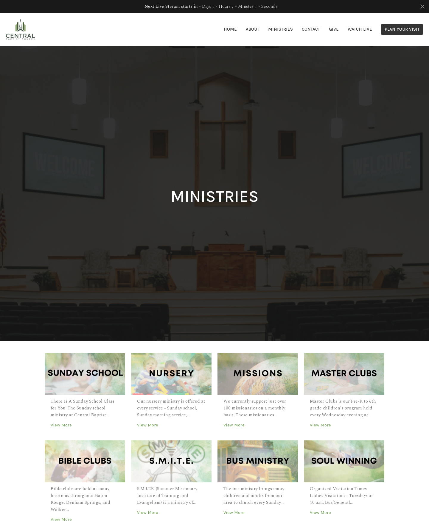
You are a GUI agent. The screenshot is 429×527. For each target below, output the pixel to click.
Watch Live (360, 29)
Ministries (280, 29)
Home (230, 29)
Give (334, 29)
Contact (311, 29)
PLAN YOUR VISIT (402, 29)
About (252, 29)
